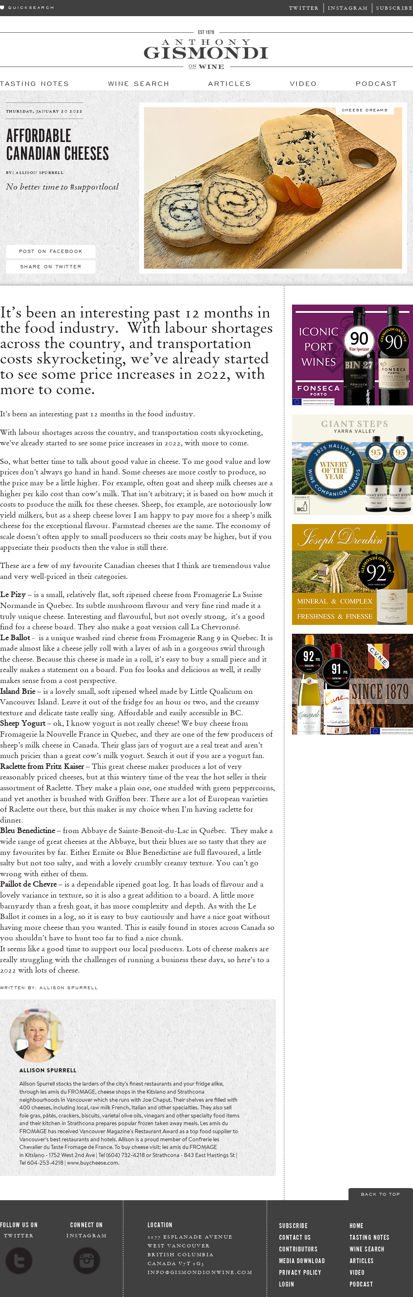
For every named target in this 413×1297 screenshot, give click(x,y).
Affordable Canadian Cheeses (57, 145)
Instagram (348, 8)
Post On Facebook (51, 251)
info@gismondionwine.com (200, 1272)
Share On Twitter (50, 266)
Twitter (304, 8)
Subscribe (394, 8)
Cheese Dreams (365, 109)
